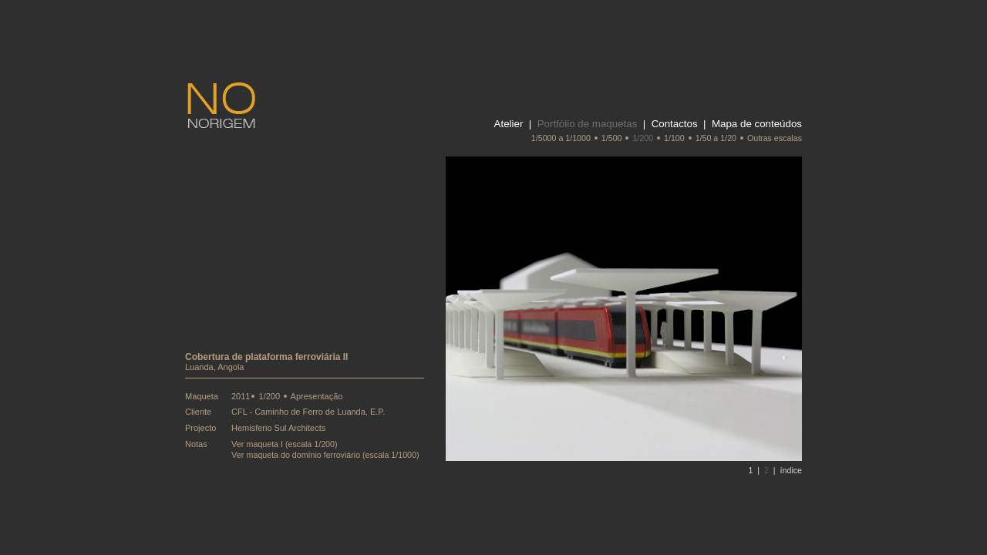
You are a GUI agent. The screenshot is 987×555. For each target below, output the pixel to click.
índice (791, 470)
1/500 (611, 138)
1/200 (642, 138)
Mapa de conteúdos (757, 124)
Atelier (509, 124)
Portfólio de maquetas (587, 124)
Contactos (675, 124)
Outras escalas (774, 138)
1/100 (674, 138)
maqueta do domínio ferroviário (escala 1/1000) (333, 454)
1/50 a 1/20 (716, 138)
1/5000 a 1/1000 (561, 138)
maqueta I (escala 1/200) (292, 444)
